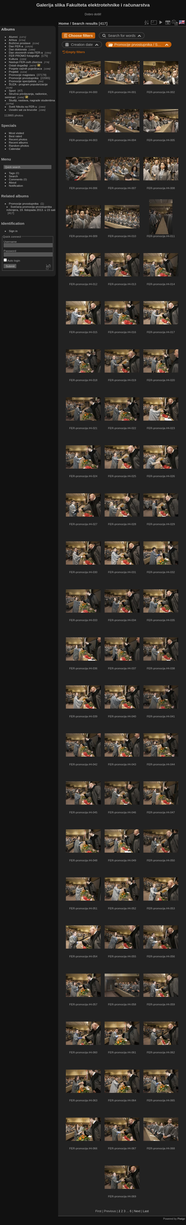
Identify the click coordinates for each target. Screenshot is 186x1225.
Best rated (15, 136)
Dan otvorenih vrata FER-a (26, 52)
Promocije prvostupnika (24, 78)
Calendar (15, 148)
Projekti (13, 71)
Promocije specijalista (22, 81)
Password (10, 250)
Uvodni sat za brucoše (23, 109)
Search (13, 176)
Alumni (13, 36)
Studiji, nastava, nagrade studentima (32, 100)
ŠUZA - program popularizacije (28, 84)
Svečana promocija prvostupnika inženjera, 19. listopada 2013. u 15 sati (31, 208)
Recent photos (18, 139)
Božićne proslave (20, 43)
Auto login (12, 260)
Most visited (16, 133)
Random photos (19, 145)
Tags (12, 173)
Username (10, 241)
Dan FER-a (16, 46)
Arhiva (13, 39)
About (12, 182)
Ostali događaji (18, 65)
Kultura (13, 58)
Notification (16, 185)
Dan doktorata (18, 49)
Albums (8, 29)
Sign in (13, 230)
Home (64, 23)
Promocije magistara (22, 74)
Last (146, 1211)
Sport (12, 90)
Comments (16, 179)
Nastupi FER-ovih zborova (25, 62)
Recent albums (18, 142)
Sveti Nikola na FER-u (23, 106)
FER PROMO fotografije (24, 55)
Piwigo (181, 1218)
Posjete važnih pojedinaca (25, 68)
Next (137, 1211)
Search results (85, 23)
